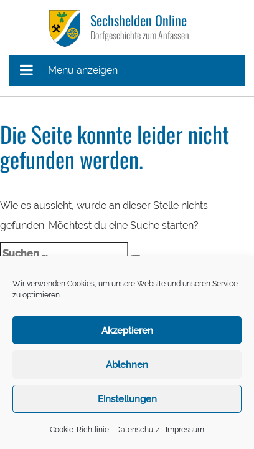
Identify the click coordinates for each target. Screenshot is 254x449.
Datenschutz (137, 429)
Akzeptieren (127, 330)
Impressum (185, 429)
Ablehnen (127, 364)
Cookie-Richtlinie (79, 429)
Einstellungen (127, 399)
